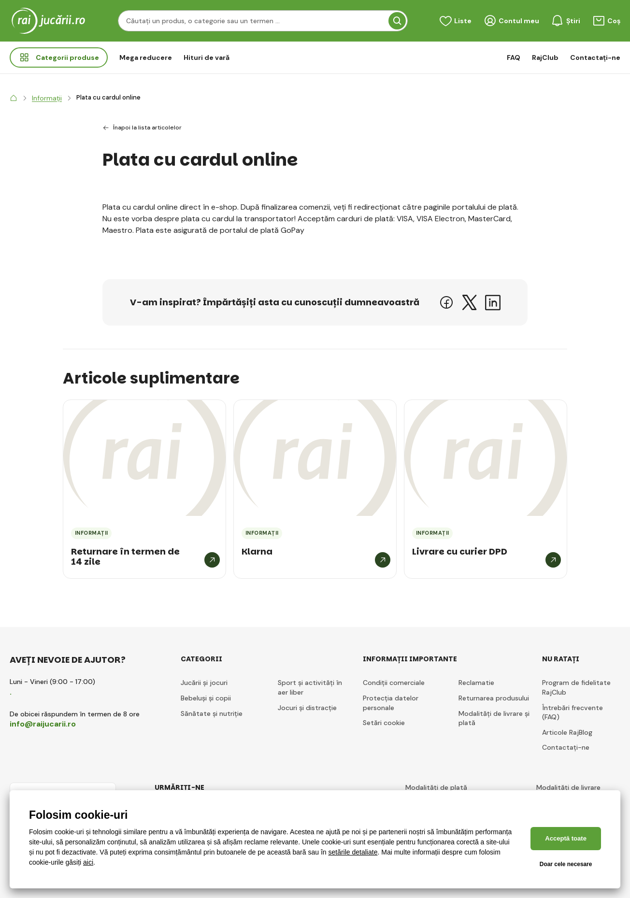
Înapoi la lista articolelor (142, 128)
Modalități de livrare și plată (494, 718)
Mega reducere (145, 57)
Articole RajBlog (567, 732)
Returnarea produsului (493, 698)
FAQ (513, 57)
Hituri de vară (206, 57)
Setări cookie (384, 722)
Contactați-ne (595, 57)
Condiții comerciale (394, 682)
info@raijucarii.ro (43, 724)
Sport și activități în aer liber (310, 687)
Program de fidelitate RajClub (576, 687)
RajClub (545, 57)
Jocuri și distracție (307, 707)
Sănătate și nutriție (212, 713)
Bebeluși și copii (206, 698)
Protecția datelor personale (390, 703)
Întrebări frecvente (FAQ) (572, 712)
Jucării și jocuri (204, 682)
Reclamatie (476, 682)
